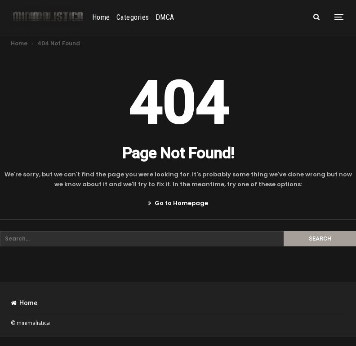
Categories (132, 17)
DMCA (165, 17)
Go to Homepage (178, 203)
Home (101, 17)
